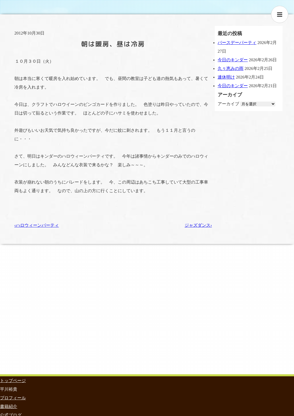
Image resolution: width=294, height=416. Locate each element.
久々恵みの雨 (230, 68)
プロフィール (13, 398)
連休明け (226, 77)
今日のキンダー (233, 60)
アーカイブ (228, 104)
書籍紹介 (8, 406)
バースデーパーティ (237, 42)
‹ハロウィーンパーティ (36, 225)
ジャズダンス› (198, 225)
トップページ (13, 380)
